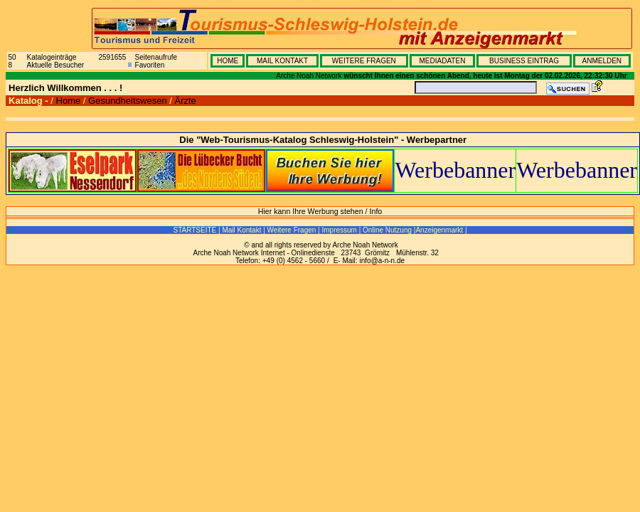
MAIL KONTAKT (282, 61)
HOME (227, 61)
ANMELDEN (602, 61)
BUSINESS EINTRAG (524, 61)
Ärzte (185, 100)
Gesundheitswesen (127, 100)
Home (68, 100)
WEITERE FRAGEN (364, 61)
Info (376, 211)
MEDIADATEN (443, 61)
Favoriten (150, 65)
